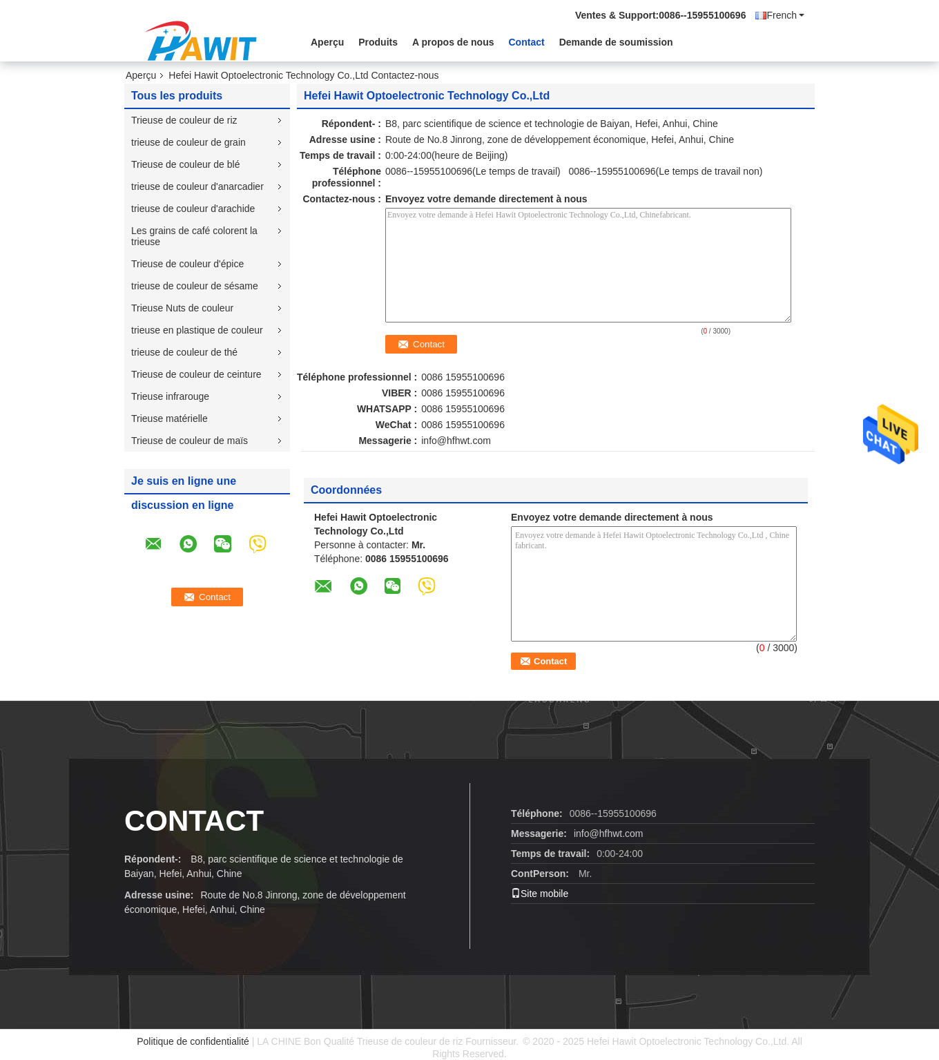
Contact (527, 42)
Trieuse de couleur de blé (185, 164)
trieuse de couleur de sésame (194, 285)
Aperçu (327, 42)
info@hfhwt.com (456, 440)
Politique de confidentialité (193, 1041)
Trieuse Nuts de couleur (182, 308)
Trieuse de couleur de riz (184, 120)
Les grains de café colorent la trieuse (194, 236)
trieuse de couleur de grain (188, 142)
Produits (378, 42)
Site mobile (539, 893)
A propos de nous (453, 42)
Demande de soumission (616, 42)
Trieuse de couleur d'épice (187, 263)
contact (194, 820)
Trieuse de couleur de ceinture (196, 374)
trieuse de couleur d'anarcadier (197, 186)
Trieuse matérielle (169, 418)
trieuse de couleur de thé (184, 352)
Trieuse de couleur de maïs (189, 440)
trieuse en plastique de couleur (197, 330)
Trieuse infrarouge (170, 396)
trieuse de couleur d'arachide (193, 208)
